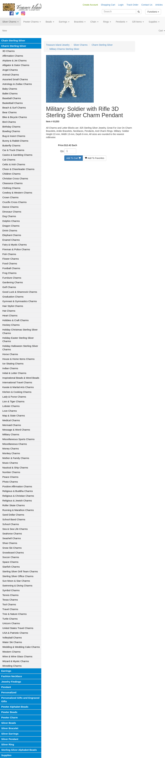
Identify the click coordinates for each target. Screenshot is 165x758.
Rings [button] (107, 21)
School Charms (10, 524)
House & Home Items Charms (18, 359)
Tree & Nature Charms (14, 614)
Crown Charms (10, 197)
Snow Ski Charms (12, 547)
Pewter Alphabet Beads (14, 706)
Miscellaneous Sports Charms (18, 439)
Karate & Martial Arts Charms (18, 387)
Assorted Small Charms (15, 79)
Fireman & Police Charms (16, 249)
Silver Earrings (10, 733)
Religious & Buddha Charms (17, 491)
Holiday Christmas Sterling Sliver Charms (20, 331)
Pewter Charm (9, 717)
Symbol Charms (11, 590)
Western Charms (11, 651)
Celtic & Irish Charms (13, 164)
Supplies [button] (154, 21)
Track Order (132, 4)
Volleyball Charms (12, 637)
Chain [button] (94, 21)
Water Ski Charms (12, 642)
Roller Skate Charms (13, 505)
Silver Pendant (9, 739)
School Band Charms (13, 519)
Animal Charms (10, 74)
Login (121, 4)
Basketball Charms (12, 103)
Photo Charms (10, 481)
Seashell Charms (11, 538)
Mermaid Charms (11, 425)
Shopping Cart (108, 4)
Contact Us (146, 4)
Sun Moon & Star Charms (16, 580)
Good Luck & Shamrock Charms (19, 292)
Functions (153, 11)
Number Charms (11, 472)
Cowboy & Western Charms (17, 192)
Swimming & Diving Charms (17, 585)
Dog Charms (9, 216)
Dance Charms (10, 207)
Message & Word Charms (16, 429)
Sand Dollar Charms (13, 514)
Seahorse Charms (12, 533)
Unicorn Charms (11, 623)
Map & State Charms (13, 415)
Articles (159, 4)
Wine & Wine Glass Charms (17, 656)
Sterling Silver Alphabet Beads (19, 749)
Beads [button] (50, 21)
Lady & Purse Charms (14, 396)
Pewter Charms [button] (32, 21)
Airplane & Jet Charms (14, 60)
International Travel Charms (17, 382)
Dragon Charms (11, 225)
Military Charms (10, 434)
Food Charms (9, 263)
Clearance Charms (12, 183)
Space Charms (10, 562)
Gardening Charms (12, 282)
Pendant (6, 687)
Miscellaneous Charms (14, 444)
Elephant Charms (11, 235)
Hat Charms (8, 310)
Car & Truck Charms (13, 150)
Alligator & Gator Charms (15, 65)
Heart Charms (9, 315)
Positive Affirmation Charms (17, 486)
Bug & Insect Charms (13, 136)
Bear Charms (9, 112)
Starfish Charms (11, 566)
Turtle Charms (10, 618)
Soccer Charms (10, 557)
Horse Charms (10, 354)
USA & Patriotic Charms (15, 632)
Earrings (6, 671)
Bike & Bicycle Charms (14, 117)
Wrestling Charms (12, 665)
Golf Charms (9, 287)
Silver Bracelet (9, 728)
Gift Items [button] (138, 21)
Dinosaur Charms (11, 211)
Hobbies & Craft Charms (15, 320)
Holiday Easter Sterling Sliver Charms (18, 340)
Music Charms (10, 462)
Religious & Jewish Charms (17, 500)
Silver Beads (8, 723)
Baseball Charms (11, 98)
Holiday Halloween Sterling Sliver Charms (20, 348)
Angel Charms (10, 70)
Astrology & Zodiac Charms (17, 84)
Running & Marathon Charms (18, 510)
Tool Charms (9, 604)
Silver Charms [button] (10, 21)
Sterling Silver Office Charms (17, 576)
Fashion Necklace (11, 676)
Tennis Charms (10, 595)
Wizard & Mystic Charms (15, 661)
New (4, 30)
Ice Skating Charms (13, 363)
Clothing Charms (11, 188)
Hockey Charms (11, 324)
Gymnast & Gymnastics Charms (19, 301)
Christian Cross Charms (15, 178)
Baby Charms (9, 88)
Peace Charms (10, 477)
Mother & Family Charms (15, 458)
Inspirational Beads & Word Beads (20, 377)
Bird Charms (9, 122)
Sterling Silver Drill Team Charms (20, 571)
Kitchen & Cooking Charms (16, 392)
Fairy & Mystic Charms (14, 244)
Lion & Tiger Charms (13, 401)
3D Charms (8, 51)
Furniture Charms (11, 277)
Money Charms (10, 448)
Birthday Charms (11, 126)
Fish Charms (9, 254)
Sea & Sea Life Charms (15, 529)
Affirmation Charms (12, 55)
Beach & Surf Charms (14, 107)
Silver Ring (7, 744)
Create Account (90, 4)
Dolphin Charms (11, 221)
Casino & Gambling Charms (17, 155)
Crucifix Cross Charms (14, 202)
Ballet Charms (10, 93)
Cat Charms (8, 159)
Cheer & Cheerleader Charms (18, 169)
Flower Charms (10, 258)
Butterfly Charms (11, 145)
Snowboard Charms (13, 552)
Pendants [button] (121, 21)
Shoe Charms (9, 543)
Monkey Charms (11, 453)
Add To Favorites (94, 158)
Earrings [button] (64, 21)
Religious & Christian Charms (18, 495)
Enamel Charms (11, 240)
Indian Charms (10, 368)
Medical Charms (11, 420)
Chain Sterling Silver (13, 40)
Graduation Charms (13, 296)
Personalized (8, 692)
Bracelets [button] (80, 21)
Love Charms (9, 410)
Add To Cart (73, 158)
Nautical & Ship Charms (15, 467)
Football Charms (11, 268)
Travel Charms (10, 609)
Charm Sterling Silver (13, 46)
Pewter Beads (9, 712)
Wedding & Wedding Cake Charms (21, 647)
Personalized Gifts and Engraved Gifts (20, 699)
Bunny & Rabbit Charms (15, 140)
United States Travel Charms (17, 628)
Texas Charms (10, 599)
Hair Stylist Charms (12, 306)
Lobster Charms (11, 406)
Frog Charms (9, 273)
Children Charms (11, 173)
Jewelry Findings (11, 681)
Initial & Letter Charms (14, 373)
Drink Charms (9, 230)
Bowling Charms (11, 131)
